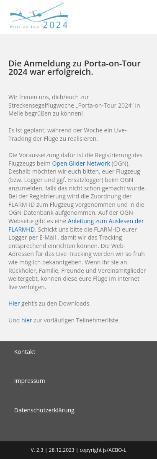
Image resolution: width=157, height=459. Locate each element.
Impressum (29, 381)
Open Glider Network (81, 163)
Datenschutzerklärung (44, 410)
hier (26, 320)
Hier (14, 303)
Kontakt (25, 352)
